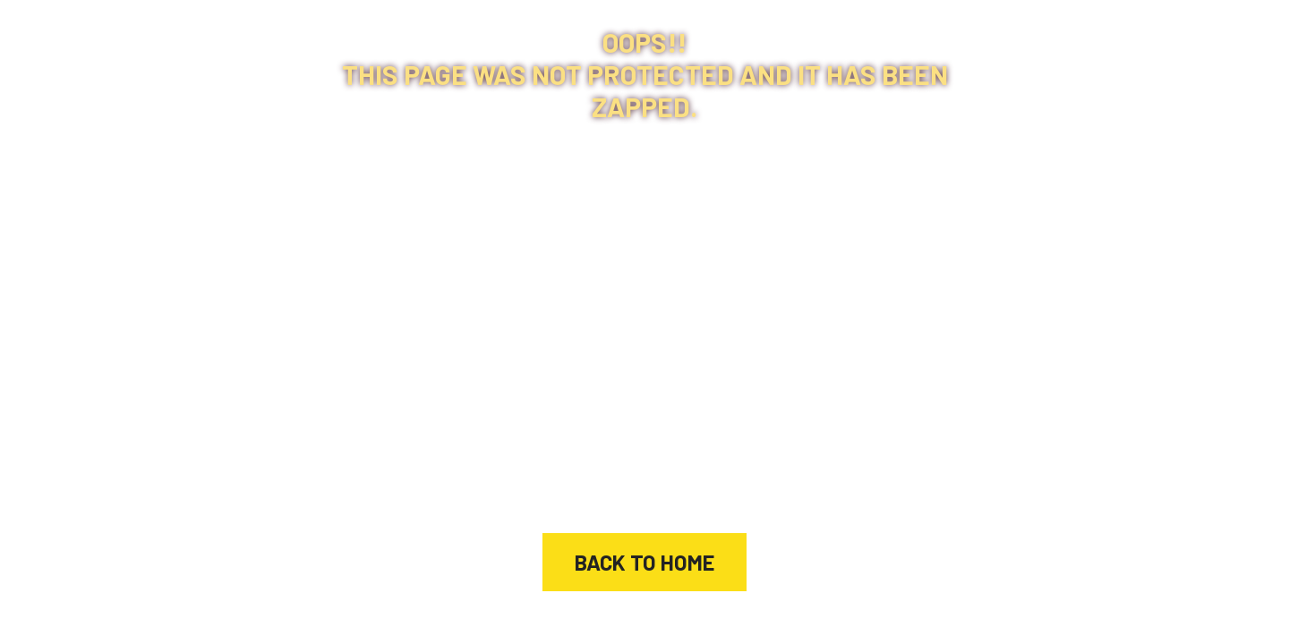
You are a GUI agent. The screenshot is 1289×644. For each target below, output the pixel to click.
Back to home (644, 562)
